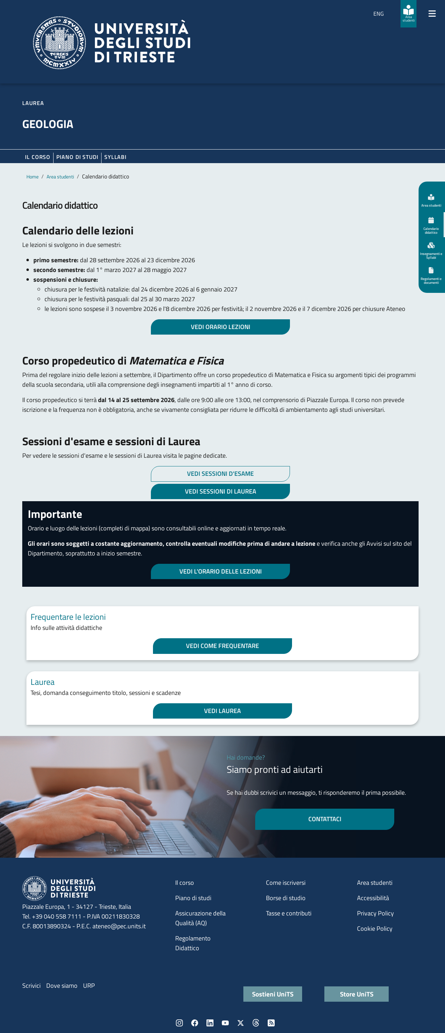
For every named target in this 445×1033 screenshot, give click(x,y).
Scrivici (31, 985)
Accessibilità (373, 898)
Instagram (179, 1022)
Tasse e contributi (289, 913)
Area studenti (60, 176)
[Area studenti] (408, 13)
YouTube (225, 1022)
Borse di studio (286, 898)
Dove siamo (62, 985)
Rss (271, 1022)
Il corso (37, 157)
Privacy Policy (375, 913)
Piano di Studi (77, 157)
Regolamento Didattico (193, 943)
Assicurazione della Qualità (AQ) (200, 918)
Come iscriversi (286, 882)
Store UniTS (356, 994)
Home (32, 176)
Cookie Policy (375, 928)
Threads (256, 1022)
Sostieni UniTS (272, 994)
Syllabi (115, 157)
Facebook (195, 1022)
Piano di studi (193, 898)
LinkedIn (210, 1022)
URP (89, 985)
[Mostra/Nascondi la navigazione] (432, 13)
